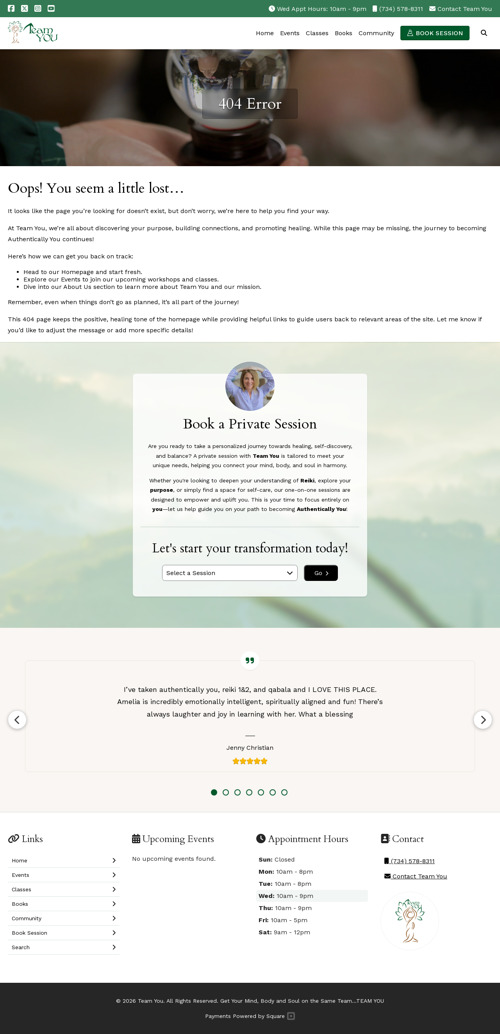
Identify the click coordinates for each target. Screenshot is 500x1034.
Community (376, 33)
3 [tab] (237, 792)
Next (482, 719)
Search (484, 32)
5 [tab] (261, 792)
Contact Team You (465, 9)
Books (343, 33)
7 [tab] (284, 792)
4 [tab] (249, 792)
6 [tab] (273, 792)
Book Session (439, 33)
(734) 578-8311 (401, 9)
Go (321, 573)
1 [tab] (214, 792)
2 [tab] (226, 792)
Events (290, 33)
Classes (317, 33)
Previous (17, 719)
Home (265, 33)
